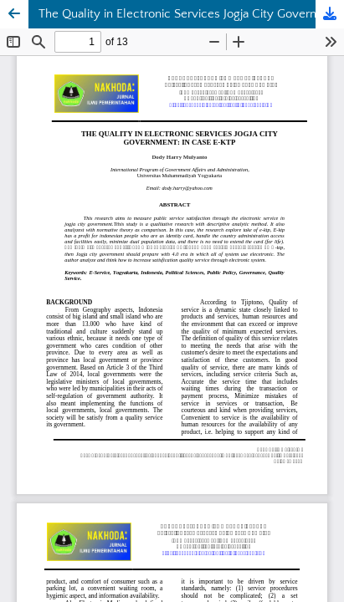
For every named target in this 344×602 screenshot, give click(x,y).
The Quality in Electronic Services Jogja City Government (191, 14)
